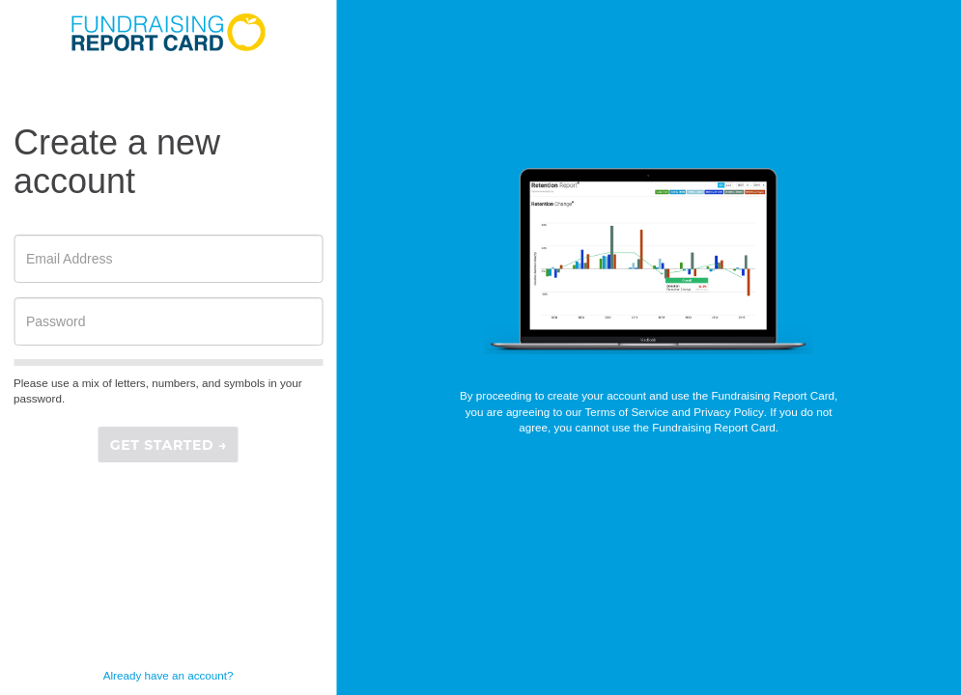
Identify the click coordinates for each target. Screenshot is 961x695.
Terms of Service (627, 411)
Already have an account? (168, 675)
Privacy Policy (728, 411)
